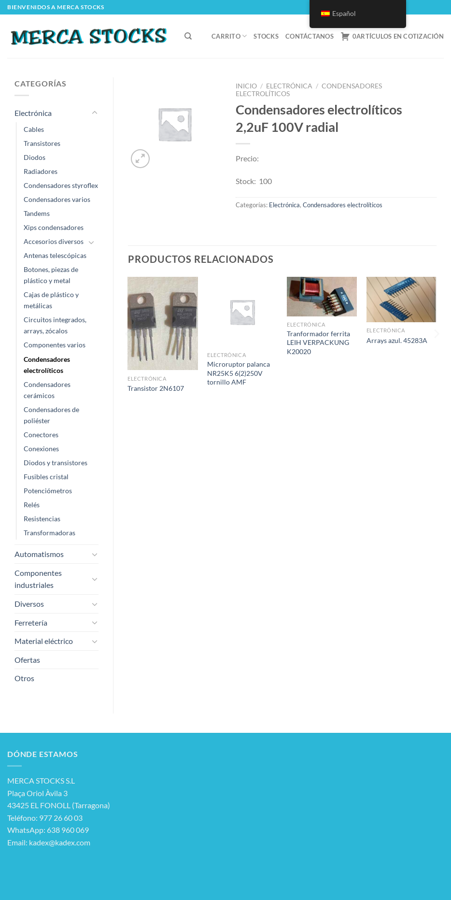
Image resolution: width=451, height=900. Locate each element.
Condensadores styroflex (61, 185)
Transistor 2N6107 (155, 388)
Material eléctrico (43, 640)
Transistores (42, 143)
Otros (24, 678)
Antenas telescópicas (55, 255)
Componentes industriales (38, 579)
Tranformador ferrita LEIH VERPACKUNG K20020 (318, 342)
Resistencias (42, 518)
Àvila (53, 793)
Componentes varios (54, 345)
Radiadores (40, 171)
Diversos (29, 603)
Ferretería (30, 622)
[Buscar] (188, 36)
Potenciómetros (48, 490)
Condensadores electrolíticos (47, 364)
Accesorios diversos (54, 241)
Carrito (229, 36)
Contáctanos (309, 36)
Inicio (246, 86)
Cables (34, 129)
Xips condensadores (54, 227)
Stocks (266, 36)
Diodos (34, 157)
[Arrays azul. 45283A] (401, 299)
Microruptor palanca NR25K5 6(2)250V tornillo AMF (238, 373)
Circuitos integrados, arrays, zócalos (55, 325)
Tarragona (91, 805)
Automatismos (39, 553)
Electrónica (33, 112)
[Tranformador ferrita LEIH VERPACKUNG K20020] (322, 296)
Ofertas (27, 659)
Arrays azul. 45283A (396, 340)
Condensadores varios (57, 199)
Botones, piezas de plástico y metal (51, 275)
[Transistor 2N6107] (162, 324)
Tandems (37, 213)
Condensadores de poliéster (51, 415)
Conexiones (41, 448)
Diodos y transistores (55, 462)
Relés (32, 504)
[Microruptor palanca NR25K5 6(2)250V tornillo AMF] (242, 312)
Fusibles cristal (46, 476)
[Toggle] (95, 113)
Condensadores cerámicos (47, 390)
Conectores (41, 434)
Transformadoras (49, 533)
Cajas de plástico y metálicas (51, 300)
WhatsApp (25, 829)
